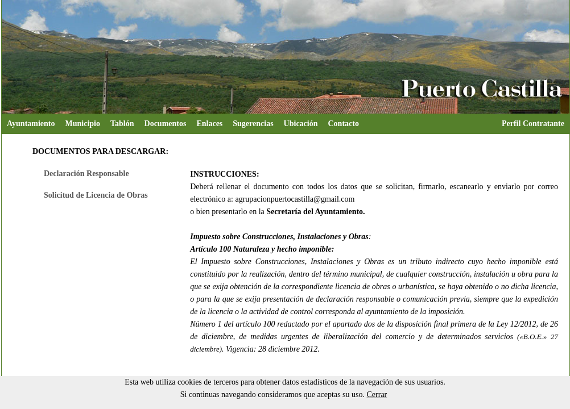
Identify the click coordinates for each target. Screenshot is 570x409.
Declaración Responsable (86, 173)
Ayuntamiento (31, 123)
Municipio (82, 123)
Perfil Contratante (533, 123)
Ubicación (301, 123)
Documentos (165, 123)
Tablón (122, 123)
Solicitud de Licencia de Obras (96, 195)
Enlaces (209, 123)
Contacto (343, 123)
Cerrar (377, 394)
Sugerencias (253, 123)
